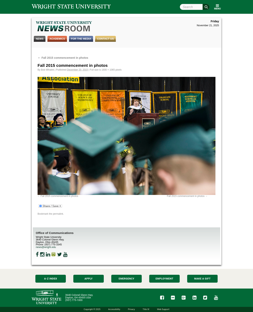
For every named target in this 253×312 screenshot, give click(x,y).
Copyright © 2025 (92, 309)
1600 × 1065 (108, 69)
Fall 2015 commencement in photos (63, 57)
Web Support (163, 309)
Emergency (126, 278)
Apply (89, 278)
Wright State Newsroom (64, 27)
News (39, 38)
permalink (58, 213)
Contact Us (105, 38)
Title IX (146, 309)
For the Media (81, 38)
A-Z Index (50, 278)
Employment (164, 278)
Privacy (131, 309)
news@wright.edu (46, 247)
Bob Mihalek (47, 69)
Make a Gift (202, 278)
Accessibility (114, 309)
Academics (57, 38)
